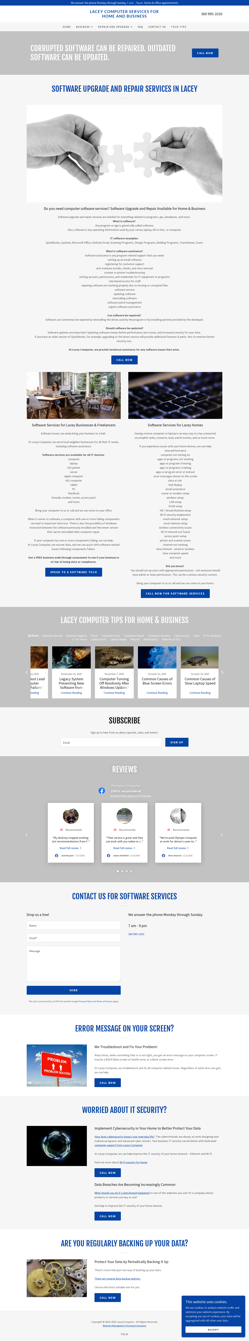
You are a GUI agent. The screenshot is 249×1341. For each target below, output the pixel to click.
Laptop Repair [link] (118, 639)
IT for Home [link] (79, 639)
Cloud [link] (94, 635)
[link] (124, 16)
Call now (124, 360)
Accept (213, 1329)
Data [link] (196, 635)
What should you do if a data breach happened (121, 1193)
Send (74, 990)
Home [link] (67, 26)
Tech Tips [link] (178, 26)
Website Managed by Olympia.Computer (124, 1325)
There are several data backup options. (117, 1278)
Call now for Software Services (175, 593)
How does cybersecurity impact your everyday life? (124, 1136)
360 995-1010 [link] (211, 13)
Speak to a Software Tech (73, 572)
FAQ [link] (140, 26)
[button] (84, 27)
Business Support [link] (76, 635)
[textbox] (111, 742)
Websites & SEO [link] (171, 639)
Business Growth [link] (53, 635)
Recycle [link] (135, 639)
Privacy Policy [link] (85, 1001)
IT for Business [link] (212, 635)
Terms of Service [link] (104, 1001)
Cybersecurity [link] (182, 635)
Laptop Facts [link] (98, 639)
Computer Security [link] (159, 635)
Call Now (205, 53)
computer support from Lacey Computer (118, 1145)
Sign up (176, 742)
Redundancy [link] (150, 639)
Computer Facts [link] (110, 635)
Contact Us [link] (157, 26)
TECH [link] (124, 1334)
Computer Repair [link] (134, 635)
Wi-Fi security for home (133, 1162)
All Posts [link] (33, 635)
